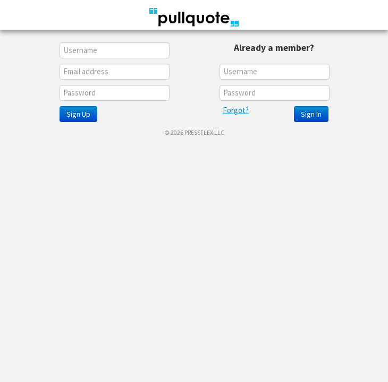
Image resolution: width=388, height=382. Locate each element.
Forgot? (236, 110)
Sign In (311, 114)
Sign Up (78, 114)
